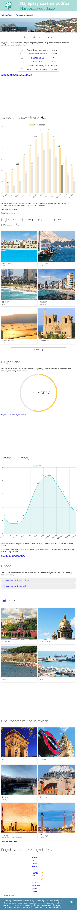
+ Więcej (38, 349)
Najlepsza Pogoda (7, 15)
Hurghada (44, 263)
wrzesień (35, 882)
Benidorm (43, 302)
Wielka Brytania (45, 762)
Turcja (42, 800)
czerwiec (35, 872)
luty (33, 860)
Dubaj (5, 835)
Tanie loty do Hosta (8, 213)
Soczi (42, 679)
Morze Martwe (8, 340)
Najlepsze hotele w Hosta (10, 209)
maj (33, 869)
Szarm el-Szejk (8, 263)
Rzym (5, 797)
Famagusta (44, 340)
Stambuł (44, 797)
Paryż (5, 759)
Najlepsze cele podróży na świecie (13, 415)
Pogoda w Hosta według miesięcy (13, 555)
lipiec (34, 876)
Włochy (4, 800)
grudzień (35, 891)
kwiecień (35, 866)
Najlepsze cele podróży (9, 841)
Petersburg (45, 641)
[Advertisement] (38, 93)
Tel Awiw (5, 302)
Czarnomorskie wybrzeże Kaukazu (16, 580)
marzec (34, 863)
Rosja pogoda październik (24, 15)
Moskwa (6, 641)
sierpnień (35, 879)
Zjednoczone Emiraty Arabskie (12, 838)
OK (71, 902)
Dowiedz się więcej (53, 907)
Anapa (5, 679)
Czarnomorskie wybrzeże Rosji (15, 586)
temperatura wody (37, 57)
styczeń (34, 857)
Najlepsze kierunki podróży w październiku (16, 74)
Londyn (43, 759)
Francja (4, 762)
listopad (34, 888)
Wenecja (44, 835)
